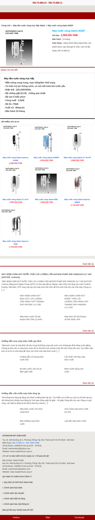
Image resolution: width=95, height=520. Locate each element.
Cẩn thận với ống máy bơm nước (74, 358)
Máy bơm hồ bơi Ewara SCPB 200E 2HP (75, 318)
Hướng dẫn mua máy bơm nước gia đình (21, 341)
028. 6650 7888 (32, 443)
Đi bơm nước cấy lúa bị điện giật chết (30, 370)
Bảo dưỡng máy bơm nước (30, 422)
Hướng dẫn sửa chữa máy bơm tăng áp (20, 393)
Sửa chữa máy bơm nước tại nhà (76, 410)
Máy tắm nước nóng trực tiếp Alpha (29, 25)
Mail (47, 517)
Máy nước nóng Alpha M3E (46, 199)
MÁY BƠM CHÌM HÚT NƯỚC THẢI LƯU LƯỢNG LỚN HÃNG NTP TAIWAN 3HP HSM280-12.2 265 (76, 301)
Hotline (15, 517)
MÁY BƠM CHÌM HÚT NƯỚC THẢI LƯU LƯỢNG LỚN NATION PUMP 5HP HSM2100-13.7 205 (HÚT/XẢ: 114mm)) (46, 275)
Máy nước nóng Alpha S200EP (46, 158)
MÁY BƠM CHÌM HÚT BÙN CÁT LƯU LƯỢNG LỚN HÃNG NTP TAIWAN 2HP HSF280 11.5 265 (32, 300)
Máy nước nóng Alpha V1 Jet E (15, 199)
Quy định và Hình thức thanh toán (18, 482)
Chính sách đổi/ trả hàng (14, 498)
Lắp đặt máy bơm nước (75, 421)
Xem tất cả (88, 264)
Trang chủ (5, 25)
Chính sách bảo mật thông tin (16, 504)
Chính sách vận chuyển (14, 493)
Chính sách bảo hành (13, 488)
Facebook (79, 517)
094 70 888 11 (18, 443)
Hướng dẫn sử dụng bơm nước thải (31, 358)
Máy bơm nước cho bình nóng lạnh (31, 410)
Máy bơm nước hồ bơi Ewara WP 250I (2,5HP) (31, 318)
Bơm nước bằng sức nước (74, 370)
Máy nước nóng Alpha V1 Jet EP (77, 158)
